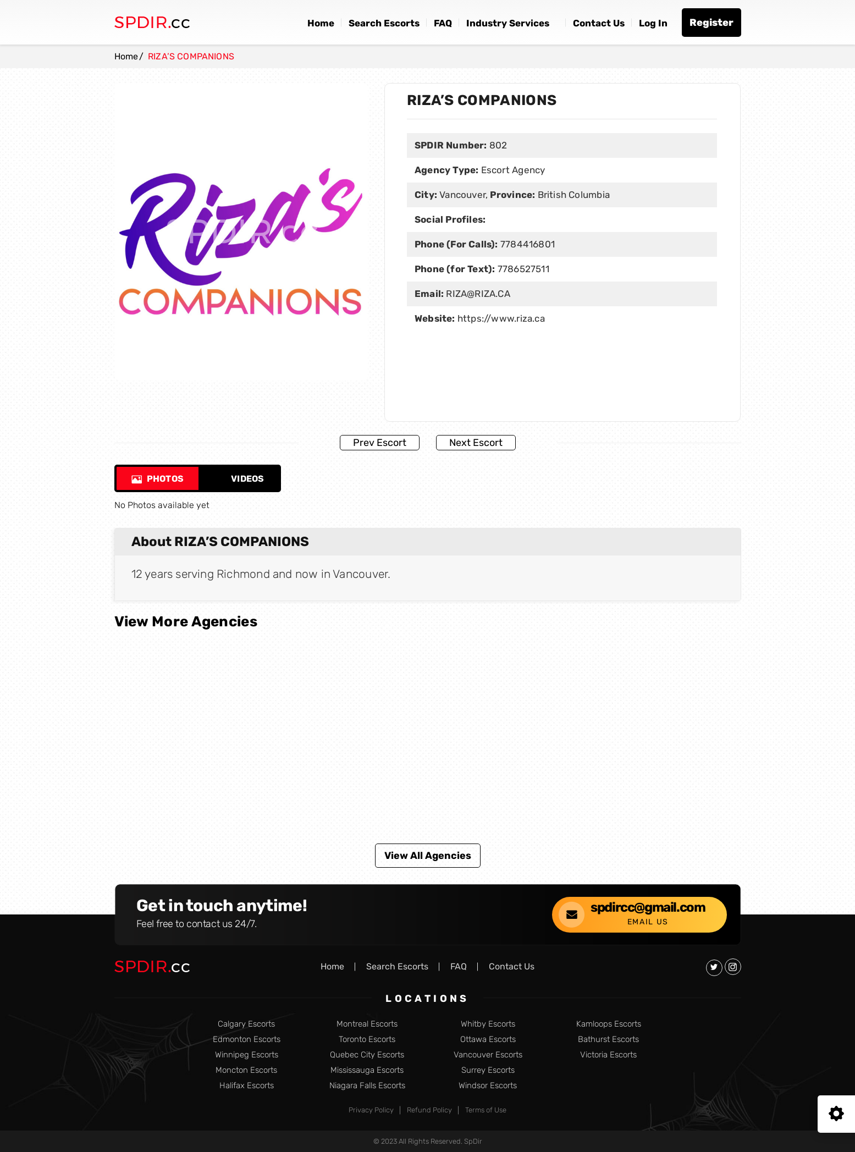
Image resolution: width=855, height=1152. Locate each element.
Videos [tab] (240, 478)
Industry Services (507, 23)
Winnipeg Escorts (246, 1055)
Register (711, 22)
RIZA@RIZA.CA (478, 293)
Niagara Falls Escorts (367, 1086)
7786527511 (523, 268)
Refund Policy (429, 1110)
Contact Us (599, 23)
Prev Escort (379, 443)
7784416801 (527, 244)
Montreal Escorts (367, 1024)
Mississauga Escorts (367, 1070)
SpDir (473, 1141)
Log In (653, 23)
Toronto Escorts (367, 1039)
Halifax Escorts (246, 1086)
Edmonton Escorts (246, 1039)
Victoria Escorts (608, 1055)
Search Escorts (384, 23)
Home (320, 23)
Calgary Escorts (246, 1024)
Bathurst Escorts (608, 1039)
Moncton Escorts (246, 1070)
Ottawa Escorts (488, 1039)
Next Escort (476, 443)
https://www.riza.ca (501, 318)
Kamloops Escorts (608, 1024)
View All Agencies (427, 856)
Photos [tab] (157, 478)
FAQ (443, 23)
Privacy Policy (371, 1110)
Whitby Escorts (488, 1024)
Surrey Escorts (488, 1070)
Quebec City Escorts (367, 1055)
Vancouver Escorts (488, 1055)
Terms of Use (485, 1110)
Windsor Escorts (488, 1086)
